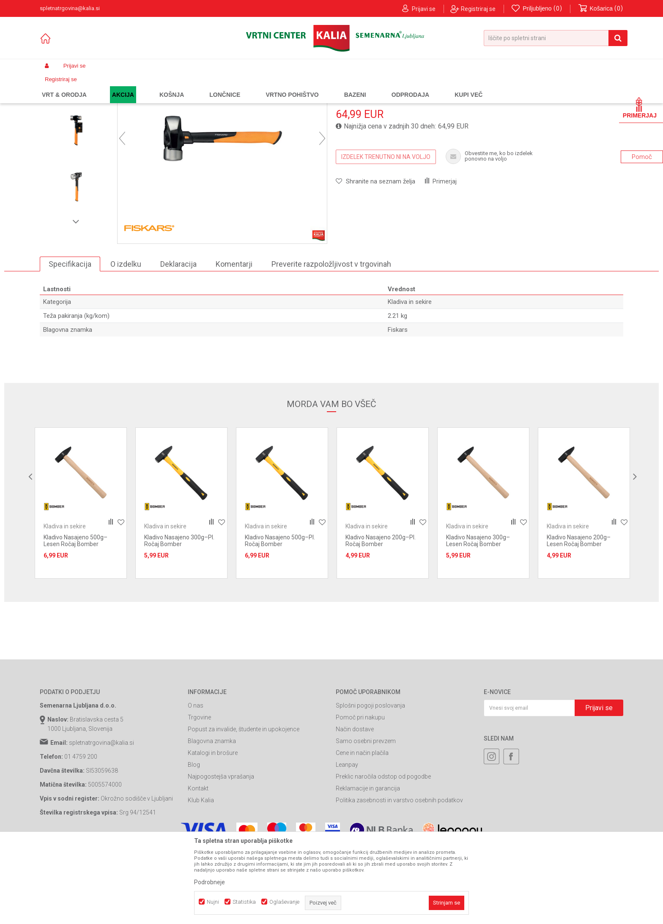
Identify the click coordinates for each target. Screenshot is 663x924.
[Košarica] (600, 8)
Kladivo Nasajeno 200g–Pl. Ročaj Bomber (380, 617)
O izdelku (125, 340)
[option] (76, 150)
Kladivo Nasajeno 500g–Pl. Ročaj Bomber (280, 617)
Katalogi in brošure (213, 829)
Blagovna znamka (212, 817)
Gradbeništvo (155, 86)
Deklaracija (178, 340)
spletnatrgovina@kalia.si (101, 819)
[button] (555, 38)
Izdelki (102, 86)
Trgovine (199, 793)
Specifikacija (70, 340)
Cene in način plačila (362, 829)
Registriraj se (478, 8)
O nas (195, 782)
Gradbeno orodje (195, 86)
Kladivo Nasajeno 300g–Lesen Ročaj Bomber (478, 617)
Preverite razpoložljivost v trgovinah (331, 340)
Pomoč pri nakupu (360, 793)
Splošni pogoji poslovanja (370, 782)
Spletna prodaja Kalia (64, 86)
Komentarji (234, 340)
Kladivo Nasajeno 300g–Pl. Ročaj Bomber (179, 617)
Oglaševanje (284, 902)
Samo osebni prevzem (366, 817)
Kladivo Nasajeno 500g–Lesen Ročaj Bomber (75, 617)
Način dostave (355, 805)
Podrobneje (209, 882)
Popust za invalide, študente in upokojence (243, 805)
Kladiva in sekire (240, 86)
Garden (124, 86)
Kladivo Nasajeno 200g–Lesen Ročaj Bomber (579, 617)
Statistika (244, 902)
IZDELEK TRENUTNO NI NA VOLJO (385, 233)
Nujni (213, 902)
